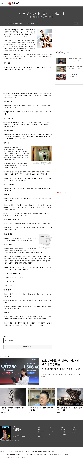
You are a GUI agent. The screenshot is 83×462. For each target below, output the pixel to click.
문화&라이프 (41, 432)
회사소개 (6, 451)
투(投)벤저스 (60, 53)
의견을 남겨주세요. (9, 340)
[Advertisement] (24, 81)
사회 (39, 429)
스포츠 (39, 434)
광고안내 (74, 432)
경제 (50, 427)
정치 (39, 427)
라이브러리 (63, 432)
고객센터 (25, 451)
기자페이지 (63, 434)
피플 (50, 434)
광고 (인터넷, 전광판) (13, 451)
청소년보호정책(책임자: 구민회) (48, 451)
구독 (68, 53)
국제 (50, 429)
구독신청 (74, 429)
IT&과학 (51, 432)
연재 (62, 427)
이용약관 (30, 451)
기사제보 (74, 427)
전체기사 (40, 436)
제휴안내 (21, 451)
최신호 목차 (63, 429)
